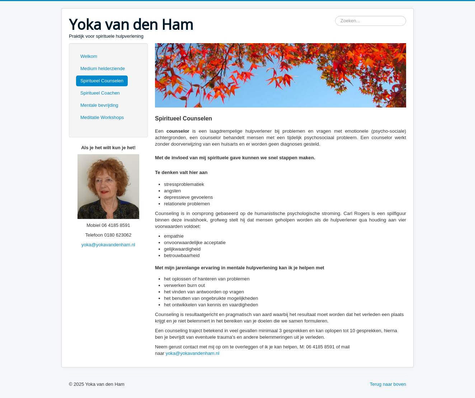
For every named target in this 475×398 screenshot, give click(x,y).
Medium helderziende (102, 68)
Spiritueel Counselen (101, 80)
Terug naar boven (388, 384)
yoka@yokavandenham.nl (108, 244)
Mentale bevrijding (99, 105)
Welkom (88, 56)
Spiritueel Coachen (100, 93)
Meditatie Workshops (102, 117)
